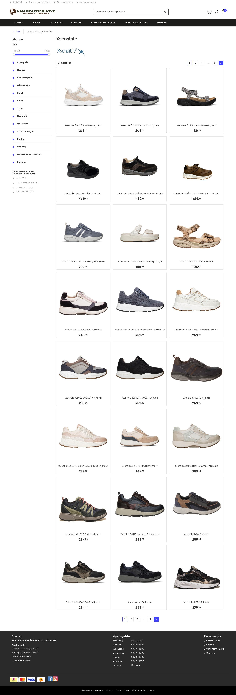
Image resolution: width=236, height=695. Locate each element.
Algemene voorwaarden (92, 690)
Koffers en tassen (103, 23)
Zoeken (165, 12)
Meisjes (76, 23)
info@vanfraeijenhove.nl (25, 653)
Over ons (210, 653)
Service (209, 11)
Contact (210, 645)
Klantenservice (213, 641)
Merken (162, 23)
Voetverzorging (136, 23)
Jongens (56, 23)
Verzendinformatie (215, 649)
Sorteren (66, 63)
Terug (18, 32)
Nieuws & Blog (122, 690)
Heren (36, 23)
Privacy (109, 690)
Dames (18, 23)
